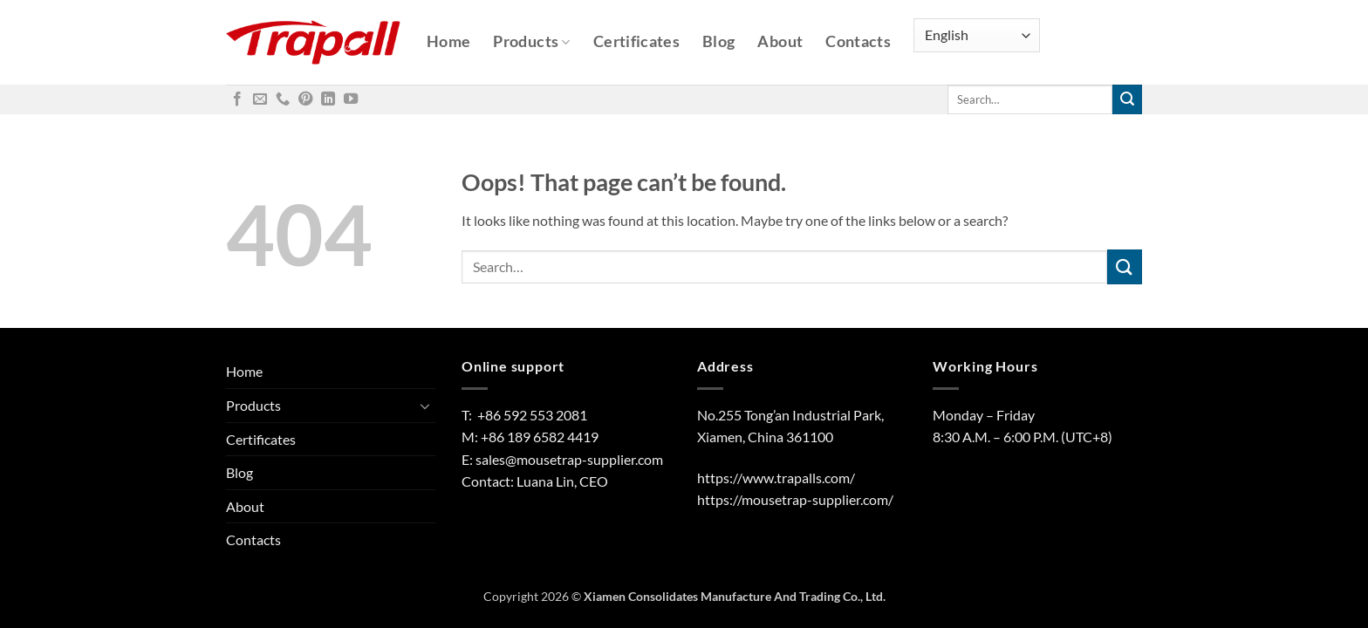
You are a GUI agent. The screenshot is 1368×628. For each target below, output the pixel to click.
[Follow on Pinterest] (305, 99)
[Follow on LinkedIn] (328, 99)
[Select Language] (976, 35)
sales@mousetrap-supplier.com (569, 459)
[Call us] (283, 99)
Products (531, 41)
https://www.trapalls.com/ (776, 477)
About (780, 41)
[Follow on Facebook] (237, 99)
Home (448, 41)
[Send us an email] (260, 99)
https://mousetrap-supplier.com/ (795, 499)
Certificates (636, 41)
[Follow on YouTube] (351, 99)
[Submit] (1127, 99)
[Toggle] (424, 405)
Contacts (858, 41)
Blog (718, 41)
